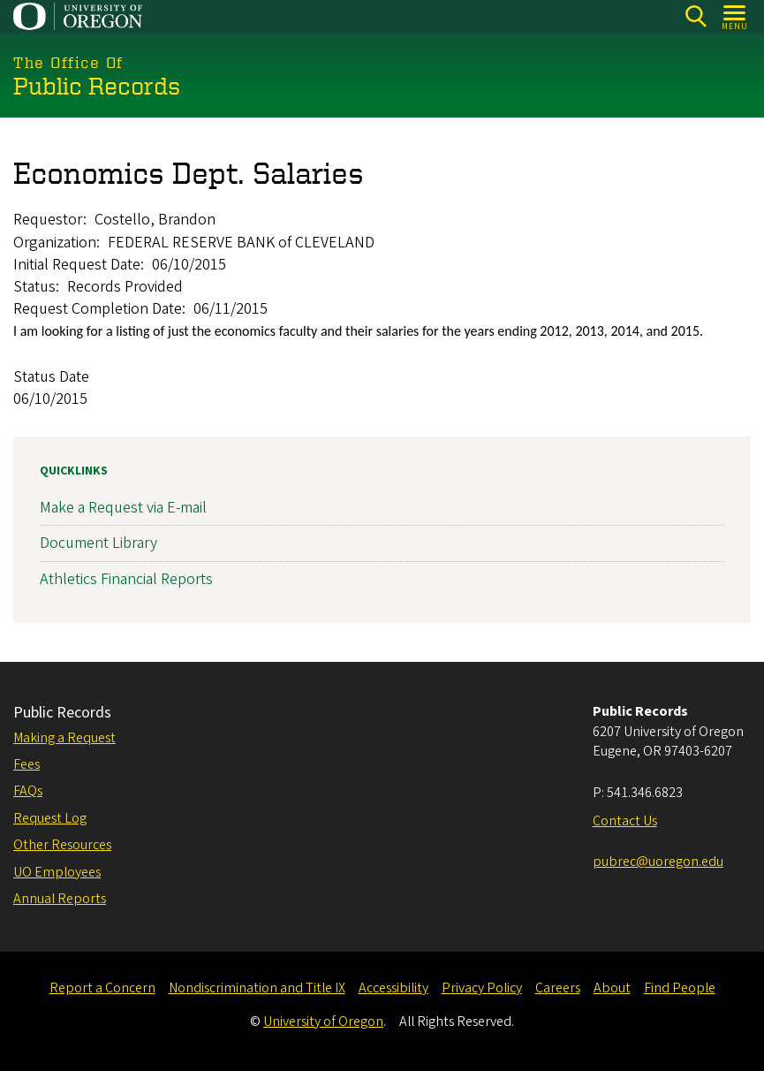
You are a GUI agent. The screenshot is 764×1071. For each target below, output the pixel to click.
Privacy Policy (482, 988)
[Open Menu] (735, 16)
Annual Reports (59, 898)
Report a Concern (102, 988)
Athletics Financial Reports (126, 578)
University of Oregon (323, 1021)
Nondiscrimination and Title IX (257, 988)
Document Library (98, 543)
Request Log (50, 818)
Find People (679, 988)
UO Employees (57, 872)
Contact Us (625, 821)
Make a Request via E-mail (123, 508)
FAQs (27, 791)
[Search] (696, 16)
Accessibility (393, 988)
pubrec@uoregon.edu (658, 861)
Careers (557, 988)
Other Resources (62, 845)
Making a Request (64, 738)
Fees (26, 764)
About (612, 988)
